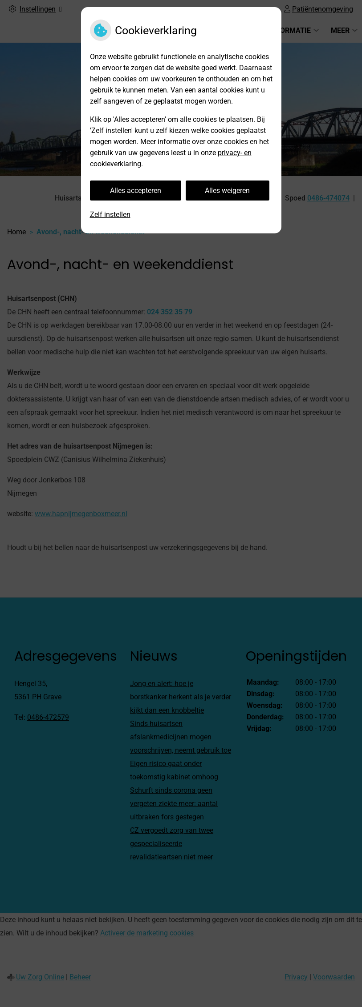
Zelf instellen (110, 214)
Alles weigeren (227, 190)
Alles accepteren (135, 190)
